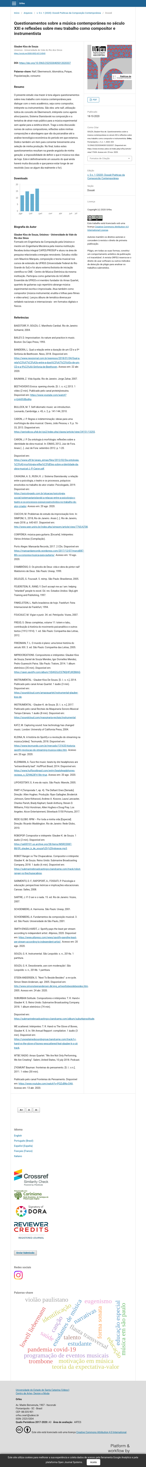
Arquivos (28, 13)
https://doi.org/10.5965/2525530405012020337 (45, 63)
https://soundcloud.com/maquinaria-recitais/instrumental (45, 717)
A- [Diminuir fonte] (36, 1110)
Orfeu (22, 3)
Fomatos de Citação (100, 158)
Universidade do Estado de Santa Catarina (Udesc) (42, 1390)
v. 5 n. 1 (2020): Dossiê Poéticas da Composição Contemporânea (69, 13)
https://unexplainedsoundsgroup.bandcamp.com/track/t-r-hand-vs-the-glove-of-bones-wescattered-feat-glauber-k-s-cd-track (46, 1043)
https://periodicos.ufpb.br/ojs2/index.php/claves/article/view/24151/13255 (54, 431)
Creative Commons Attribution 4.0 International (101, 1432)
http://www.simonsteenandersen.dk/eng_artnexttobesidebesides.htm (51, 986)
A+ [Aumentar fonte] (21, 1110)
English (18, 1135)
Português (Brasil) (23, 1140)
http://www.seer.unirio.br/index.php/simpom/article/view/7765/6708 (51, 526)
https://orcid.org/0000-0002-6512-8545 (29, 53)
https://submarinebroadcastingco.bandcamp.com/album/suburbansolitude (54, 1018)
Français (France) (23, 1151)
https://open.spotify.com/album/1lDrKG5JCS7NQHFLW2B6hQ (47, 672)
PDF (94, 99)
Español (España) (23, 1146)
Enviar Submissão (25, 1253)
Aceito (93, 1462)
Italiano (18, 1156)
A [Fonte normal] (29, 1110)
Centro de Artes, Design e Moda (32, 1393)
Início (16, 13)
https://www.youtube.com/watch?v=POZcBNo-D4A (46, 1083)
